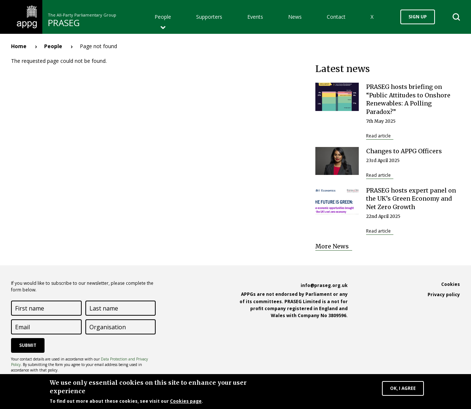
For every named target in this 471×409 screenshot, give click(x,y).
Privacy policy (444, 294)
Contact (336, 16)
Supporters (209, 16)
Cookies (450, 284)
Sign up (417, 17)
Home (18, 46)
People (163, 16)
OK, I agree (403, 388)
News (295, 16)
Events (255, 16)
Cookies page (186, 401)
